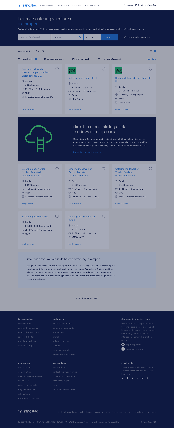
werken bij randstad (67, 412)
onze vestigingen (61, 380)
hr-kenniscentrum (61, 341)
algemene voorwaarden (64, 328)
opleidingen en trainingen (30, 376)
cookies (128, 412)
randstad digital (26, 337)
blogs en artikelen (26, 389)
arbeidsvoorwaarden (28, 385)
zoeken (109, 37)
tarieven (56, 345)
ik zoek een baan (48, 5)
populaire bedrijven (27, 341)
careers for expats (26, 345)
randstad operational (28, 328)
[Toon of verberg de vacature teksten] (153, 51)
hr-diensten (58, 332)
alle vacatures (24, 323)
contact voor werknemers (65, 372)
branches (57, 337)
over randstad (92, 5)
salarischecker (25, 394)
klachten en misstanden (64, 389)
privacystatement (114, 412)
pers (55, 385)
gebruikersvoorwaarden (91, 412)
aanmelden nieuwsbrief (64, 354)
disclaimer (140, 412)
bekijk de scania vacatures (86, 152)
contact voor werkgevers (64, 376)
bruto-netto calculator (28, 398)
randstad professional (28, 332)
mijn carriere (24, 363)
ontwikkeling (24, 367)
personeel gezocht (61, 350)
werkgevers (63, 5)
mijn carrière (77, 5)
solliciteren (23, 380)
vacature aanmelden (62, 323)
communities (24, 372)
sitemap (152, 412)
